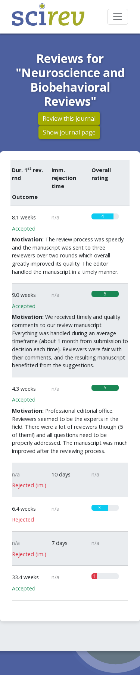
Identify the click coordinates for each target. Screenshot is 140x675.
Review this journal (69, 118)
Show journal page (69, 132)
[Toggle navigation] (117, 17)
